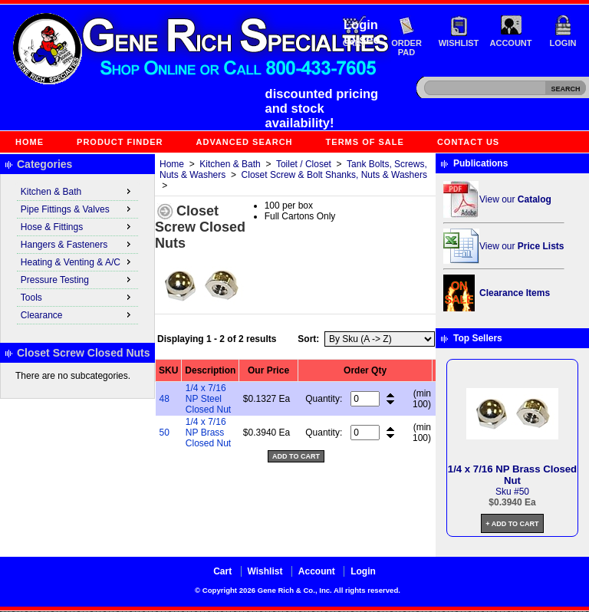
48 (164, 398)
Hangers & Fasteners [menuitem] (77, 244)
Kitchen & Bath (229, 164)
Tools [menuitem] (77, 297)
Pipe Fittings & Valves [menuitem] (77, 208)
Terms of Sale (365, 141)
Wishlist (459, 43)
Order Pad (406, 47)
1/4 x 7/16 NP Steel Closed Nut (208, 399)
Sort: (308, 339)
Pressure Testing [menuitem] (77, 279)
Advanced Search (244, 141)
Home (29, 141)
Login (563, 43)
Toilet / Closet (303, 164)
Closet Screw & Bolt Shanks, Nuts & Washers (334, 174)
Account (511, 43)
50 (164, 432)
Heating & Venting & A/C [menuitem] (77, 261)
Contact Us (468, 141)
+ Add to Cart (511, 524)
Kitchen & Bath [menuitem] (77, 191)
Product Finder (120, 141)
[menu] (77, 254)
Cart (222, 571)
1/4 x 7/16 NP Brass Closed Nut (208, 432)
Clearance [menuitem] (77, 314)
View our (515, 199)
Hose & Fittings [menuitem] (77, 226)
